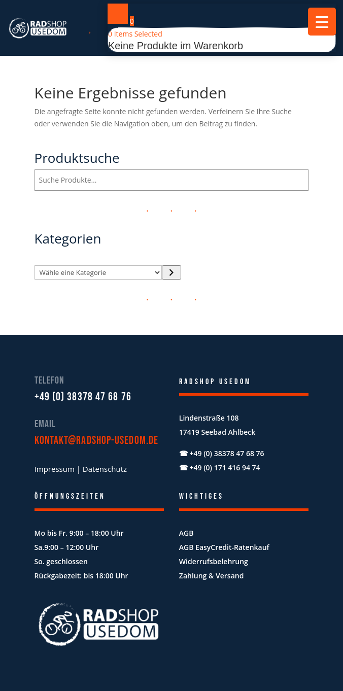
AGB (186, 533)
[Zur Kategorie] (171, 272)
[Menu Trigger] (322, 22)
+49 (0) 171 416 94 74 (224, 467)
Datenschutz (105, 469)
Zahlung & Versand (211, 575)
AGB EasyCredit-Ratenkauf (224, 547)
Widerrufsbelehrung (213, 561)
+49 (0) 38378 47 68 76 (83, 397)
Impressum (55, 469)
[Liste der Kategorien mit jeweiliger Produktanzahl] (98, 272)
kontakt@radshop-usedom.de (97, 440)
